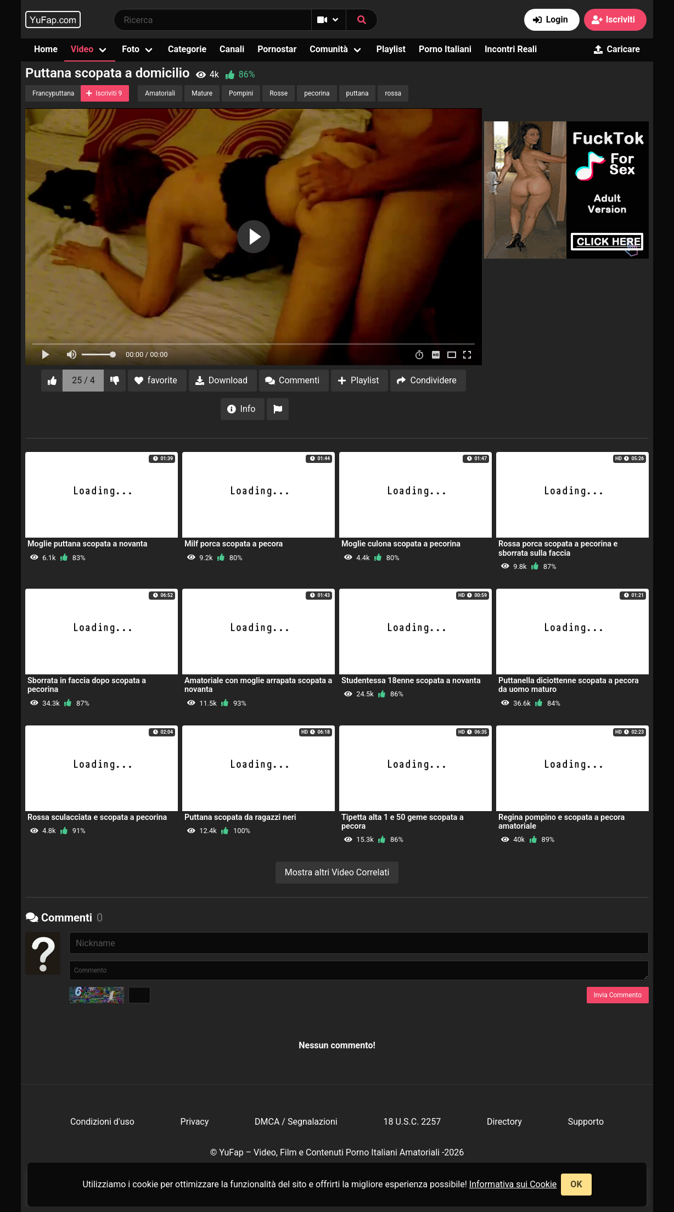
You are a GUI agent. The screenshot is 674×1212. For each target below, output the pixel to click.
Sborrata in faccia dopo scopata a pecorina (86, 685)
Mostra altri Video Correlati (337, 872)
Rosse (278, 93)
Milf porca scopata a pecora (233, 544)
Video (82, 49)
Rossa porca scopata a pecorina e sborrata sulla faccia (557, 548)
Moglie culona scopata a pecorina (400, 544)
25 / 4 (83, 380)
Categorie (187, 49)
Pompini (241, 93)
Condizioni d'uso (102, 1121)
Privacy (195, 1121)
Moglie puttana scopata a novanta (87, 544)
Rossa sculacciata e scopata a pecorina (97, 817)
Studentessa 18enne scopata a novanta (411, 680)
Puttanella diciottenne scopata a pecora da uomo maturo (568, 685)
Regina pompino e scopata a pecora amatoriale (561, 822)
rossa (393, 93)
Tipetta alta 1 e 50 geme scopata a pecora (402, 822)
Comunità (329, 49)
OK (576, 1184)
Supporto (586, 1121)
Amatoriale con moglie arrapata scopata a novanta (258, 685)
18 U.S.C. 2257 (412, 1121)
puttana (357, 93)
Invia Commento (618, 995)
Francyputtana (53, 93)
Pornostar (276, 49)
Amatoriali (160, 93)
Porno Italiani (445, 49)
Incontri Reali (511, 49)
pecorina (316, 93)
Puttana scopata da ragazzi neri (240, 817)
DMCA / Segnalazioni (296, 1121)
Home (46, 49)
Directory (504, 1121)
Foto (130, 49)
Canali (232, 49)
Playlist (391, 49)
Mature (202, 93)
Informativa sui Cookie (513, 1184)
